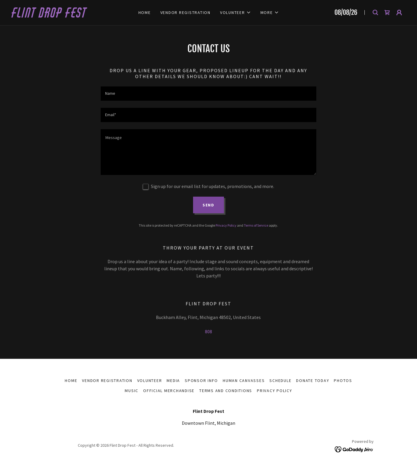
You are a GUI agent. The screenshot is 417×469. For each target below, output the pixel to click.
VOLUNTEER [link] (149, 380)
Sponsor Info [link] (201, 380)
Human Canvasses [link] (244, 380)
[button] (235, 12)
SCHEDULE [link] (280, 380)
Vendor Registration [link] (185, 12)
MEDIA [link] (173, 380)
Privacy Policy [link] (226, 225)
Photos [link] (343, 380)
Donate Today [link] (312, 380)
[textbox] (208, 93)
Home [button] (71, 380)
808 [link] (208, 331)
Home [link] (144, 12)
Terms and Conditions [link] (225, 390)
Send (208, 205)
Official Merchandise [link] (169, 390)
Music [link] (131, 390)
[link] (71, 16)
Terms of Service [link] (256, 225)
